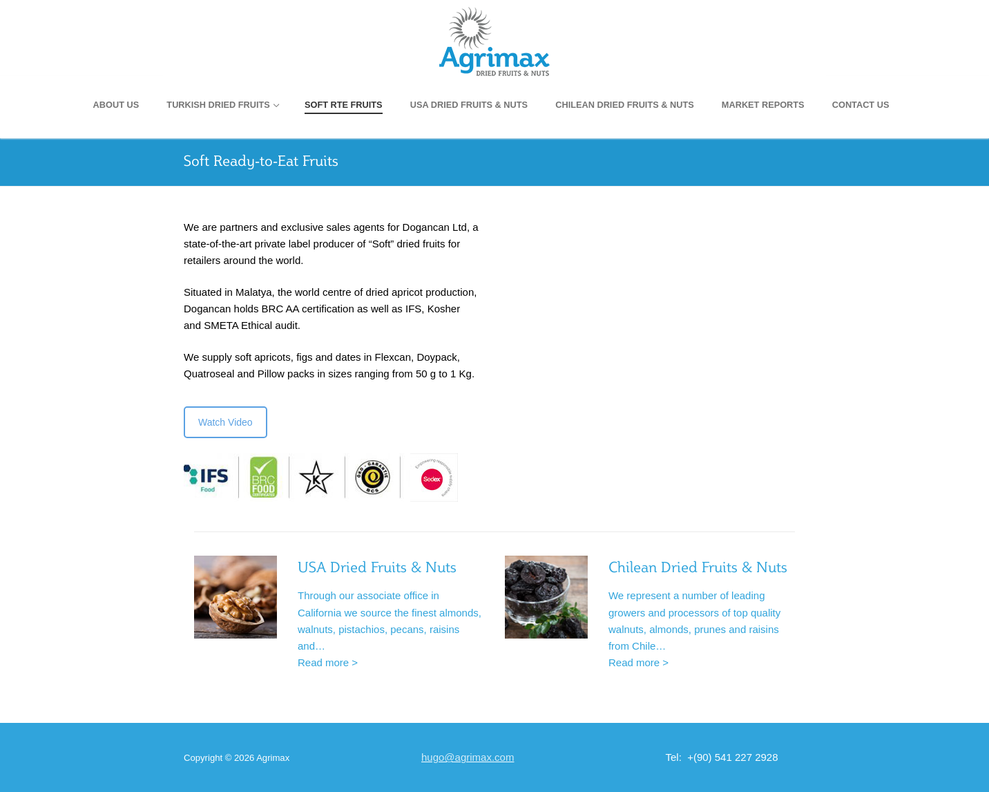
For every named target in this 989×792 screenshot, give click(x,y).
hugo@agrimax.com (467, 757)
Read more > (328, 662)
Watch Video (225, 422)
